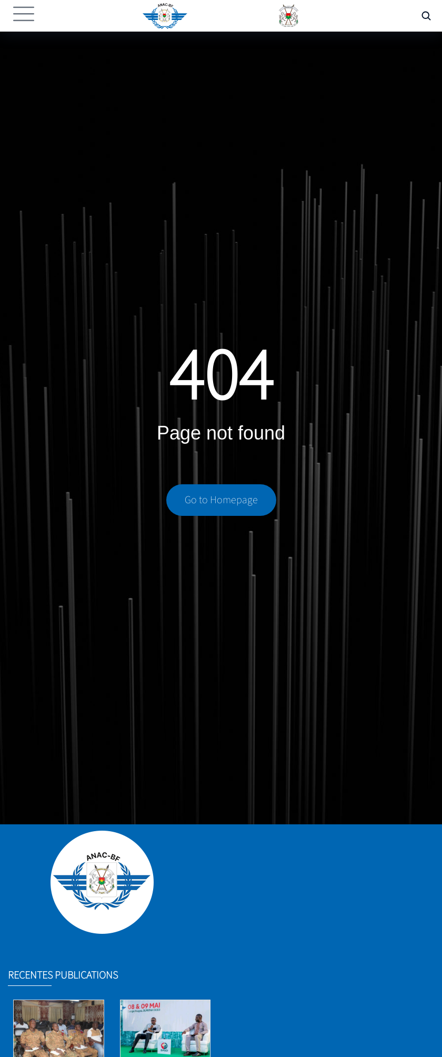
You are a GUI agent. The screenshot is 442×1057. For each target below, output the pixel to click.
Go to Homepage (221, 501)
